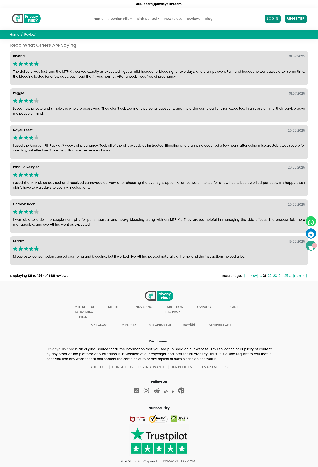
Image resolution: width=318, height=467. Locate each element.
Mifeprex (128, 324)
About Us (98, 367)
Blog (208, 18)
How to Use (173, 18)
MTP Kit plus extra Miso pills (84, 312)
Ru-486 (189, 324)
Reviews (193, 18)
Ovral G (204, 307)
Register (296, 18)
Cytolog (99, 324)
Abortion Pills (118, 18)
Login (272, 18)
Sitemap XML (207, 367)
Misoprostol (160, 324)
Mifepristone (220, 324)
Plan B (234, 307)
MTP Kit (114, 307)
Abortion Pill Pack (174, 309)
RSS (226, 367)
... (261, 275)
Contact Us (122, 367)
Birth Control (147, 18)
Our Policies (181, 367)
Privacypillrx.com (60, 349)
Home (99, 18)
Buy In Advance (151, 367)
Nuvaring (143, 307)
